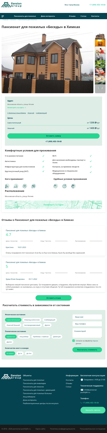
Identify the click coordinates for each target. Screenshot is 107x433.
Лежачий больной (13, 325)
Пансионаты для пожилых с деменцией (39, 390)
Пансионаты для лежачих (33, 387)
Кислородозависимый (32, 325)
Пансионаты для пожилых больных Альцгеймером (37, 395)
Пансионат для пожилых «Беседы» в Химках (26, 230)
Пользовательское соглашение (92, 429)
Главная (5, 20)
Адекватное (11, 337)
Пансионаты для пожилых (25, 16)
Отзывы (72, 16)
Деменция (57, 337)
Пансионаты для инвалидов (34, 383)
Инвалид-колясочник (32, 320)
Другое (47, 325)
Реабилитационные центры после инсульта (40, 403)
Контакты (95, 16)
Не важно (10, 353)
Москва (76, 5)
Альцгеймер (24, 337)
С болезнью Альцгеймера (16, 113)
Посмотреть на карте (53, 204)
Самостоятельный (13, 320)
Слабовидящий (41, 113)
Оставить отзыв (53, 298)
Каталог (13, 20)
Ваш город (72, 5)
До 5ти (29, 353)
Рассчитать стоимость (87, 350)
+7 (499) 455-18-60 (97, 4)
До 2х (20, 353)
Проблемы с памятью (41, 337)
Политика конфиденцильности (62, 429)
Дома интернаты (48, 16)
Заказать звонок (92, 410)
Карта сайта (40, 429)
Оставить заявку (53, 136)
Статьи (83, 16)
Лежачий (31, 113)
